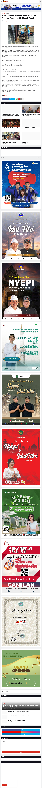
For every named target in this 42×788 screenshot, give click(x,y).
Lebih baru (3, 157)
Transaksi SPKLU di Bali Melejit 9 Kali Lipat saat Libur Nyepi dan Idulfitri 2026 (30, 128)
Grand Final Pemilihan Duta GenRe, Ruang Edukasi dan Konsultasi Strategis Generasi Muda (11, 128)
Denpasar (7, 13)
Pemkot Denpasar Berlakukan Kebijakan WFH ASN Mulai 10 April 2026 (31, 115)
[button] (1, 1)
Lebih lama (39, 157)
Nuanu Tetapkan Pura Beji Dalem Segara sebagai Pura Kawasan (18, 711)
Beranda (3, 13)
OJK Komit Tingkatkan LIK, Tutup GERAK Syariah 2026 (17, 720)
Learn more (8, 782)
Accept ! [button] (4, 785)
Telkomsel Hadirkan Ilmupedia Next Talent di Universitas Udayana (30, 142)
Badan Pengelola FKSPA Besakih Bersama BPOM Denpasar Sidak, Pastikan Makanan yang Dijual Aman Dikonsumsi (21, 706)
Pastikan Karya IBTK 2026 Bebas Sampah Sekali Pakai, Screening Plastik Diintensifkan (22, 715)
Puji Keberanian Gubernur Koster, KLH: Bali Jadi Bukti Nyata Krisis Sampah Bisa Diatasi (10, 142)
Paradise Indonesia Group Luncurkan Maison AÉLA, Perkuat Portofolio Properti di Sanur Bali (10, 115)
